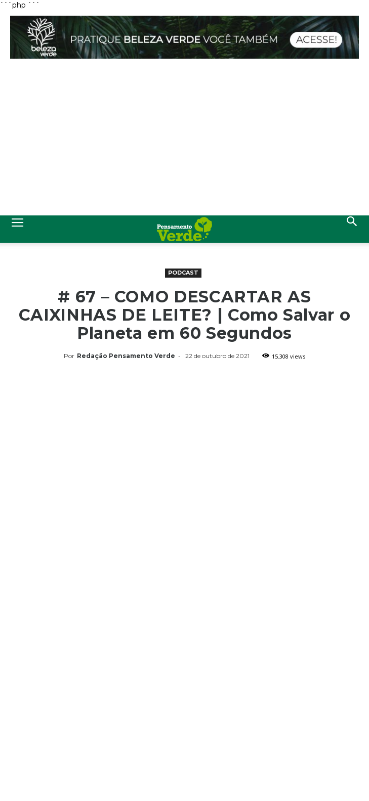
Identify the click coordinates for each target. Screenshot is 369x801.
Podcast (183, 272)
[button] (352, 229)
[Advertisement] (184, 139)
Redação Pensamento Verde (126, 356)
